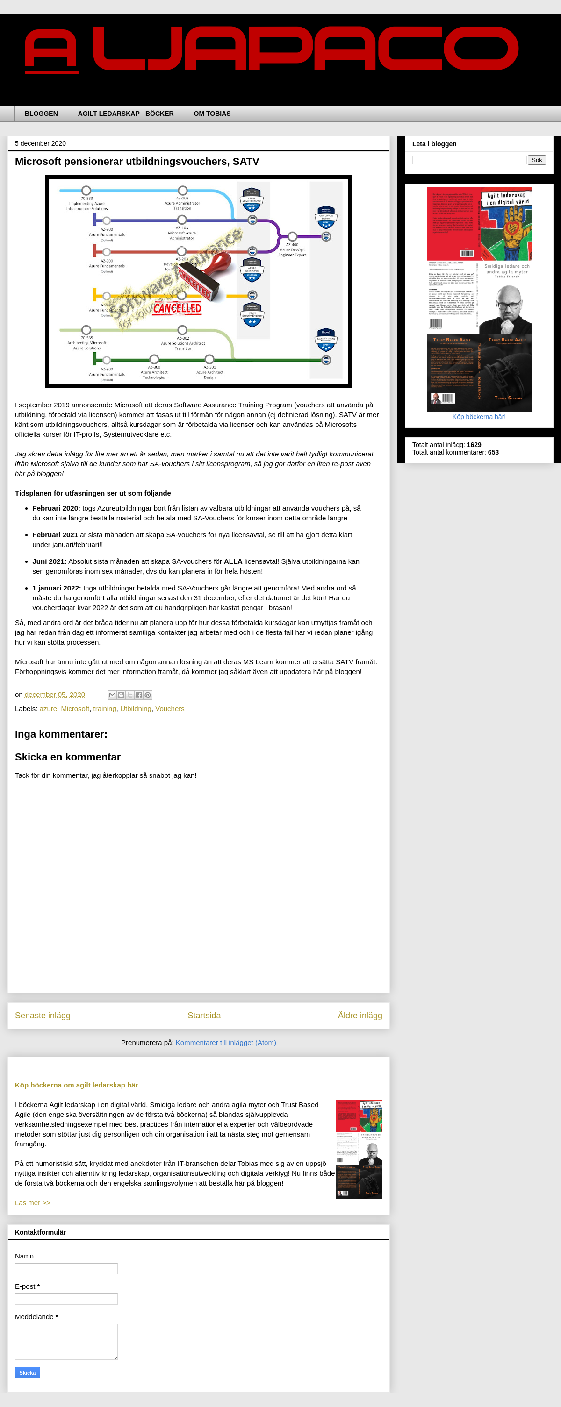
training (105, 708)
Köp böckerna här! (479, 412)
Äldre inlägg (360, 1015)
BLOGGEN (41, 113)
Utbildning (135, 708)
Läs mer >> (32, 1203)
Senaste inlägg (43, 1015)
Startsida (204, 1015)
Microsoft (75, 708)
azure (49, 708)
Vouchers (170, 708)
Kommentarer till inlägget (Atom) (226, 1042)
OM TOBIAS (212, 113)
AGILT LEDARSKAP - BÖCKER (126, 113)
